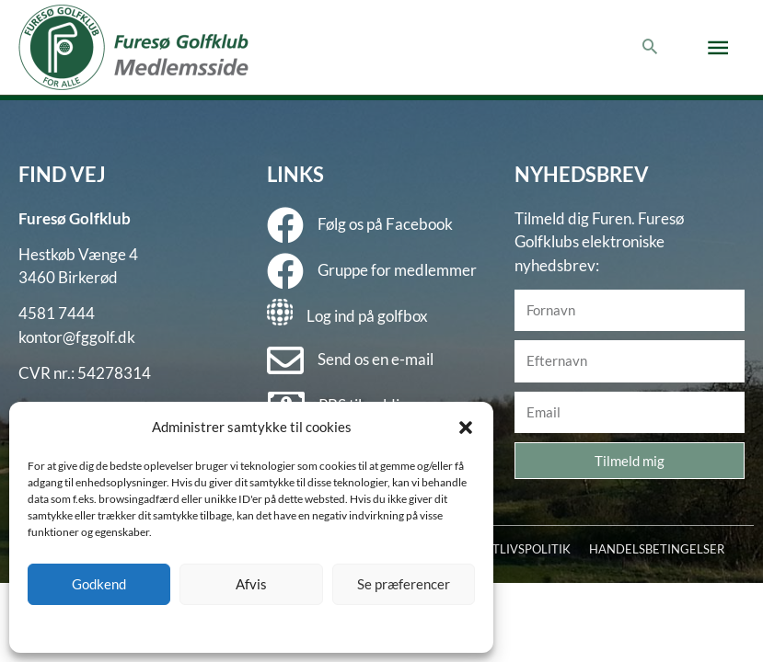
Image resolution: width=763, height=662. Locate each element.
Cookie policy (204, 627)
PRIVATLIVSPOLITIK (515, 549)
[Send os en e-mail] (285, 360)
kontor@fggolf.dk (76, 337)
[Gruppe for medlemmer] (285, 271)
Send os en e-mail (376, 359)
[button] (466, 427)
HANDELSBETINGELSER (656, 549)
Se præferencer (403, 584)
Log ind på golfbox (367, 315)
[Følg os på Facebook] (285, 225)
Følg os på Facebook (385, 224)
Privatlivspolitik (284, 627)
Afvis (251, 584)
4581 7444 (56, 313)
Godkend (99, 584)
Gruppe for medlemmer (397, 270)
